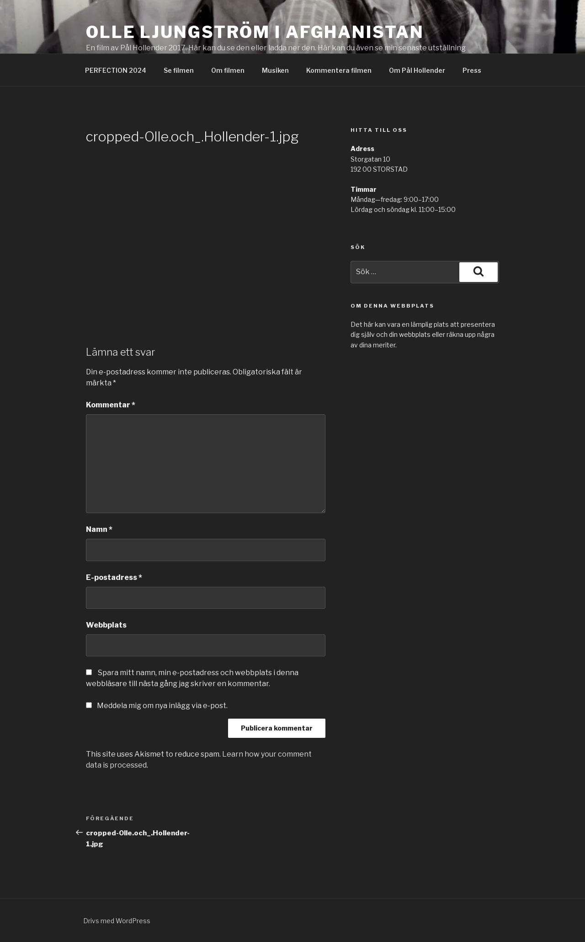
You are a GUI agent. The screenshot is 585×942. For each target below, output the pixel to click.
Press (472, 70)
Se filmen (179, 70)
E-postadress (114, 577)
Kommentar (110, 405)
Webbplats (106, 625)
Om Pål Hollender (417, 70)
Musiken (275, 70)
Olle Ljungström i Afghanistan (255, 32)
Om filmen (228, 70)
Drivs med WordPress (116, 921)
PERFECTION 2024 (115, 70)
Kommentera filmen (339, 70)
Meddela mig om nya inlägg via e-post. (162, 705)
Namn (99, 529)
